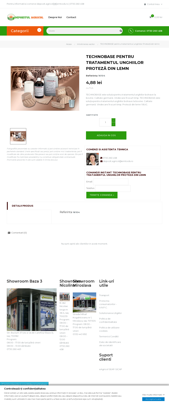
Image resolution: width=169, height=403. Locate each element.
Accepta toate (153, 399)
